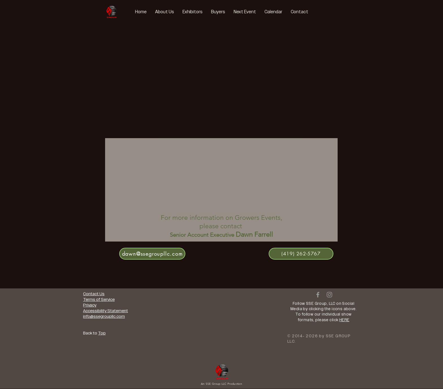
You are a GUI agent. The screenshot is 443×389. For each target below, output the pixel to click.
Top (102, 333)
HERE (344, 320)
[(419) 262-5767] (301, 254)
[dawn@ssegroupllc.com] (152, 254)
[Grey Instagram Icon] (329, 294)
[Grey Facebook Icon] (318, 294)
